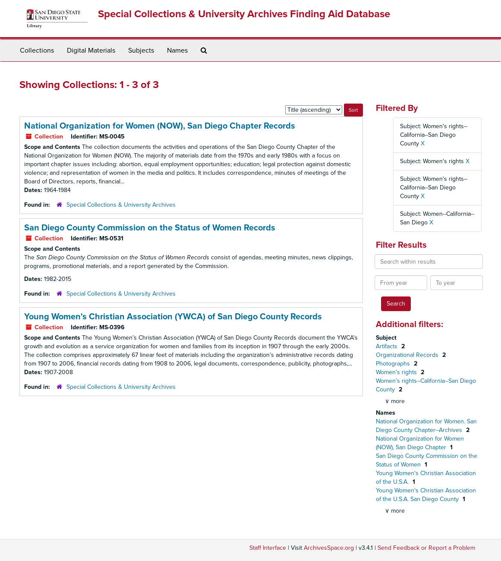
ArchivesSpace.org (329, 548)
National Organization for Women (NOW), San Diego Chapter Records (159, 126)
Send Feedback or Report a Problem (426, 548)
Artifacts (387, 346)
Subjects (141, 50)
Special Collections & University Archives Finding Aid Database (244, 14)
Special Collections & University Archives (121, 204)
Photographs (394, 363)
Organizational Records (408, 355)
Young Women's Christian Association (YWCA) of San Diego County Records (173, 317)
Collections (37, 50)
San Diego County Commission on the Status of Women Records (149, 228)
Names (177, 50)
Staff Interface (267, 548)
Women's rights (397, 372)
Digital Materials (91, 50)
